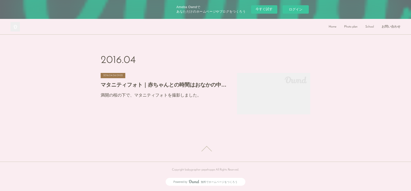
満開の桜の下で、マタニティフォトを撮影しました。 (151, 95)
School (369, 26)
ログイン (295, 9)
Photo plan (351, 26)
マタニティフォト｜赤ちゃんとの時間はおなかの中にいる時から (163, 85)
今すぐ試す (264, 9)
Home (332, 26)
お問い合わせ (391, 26)
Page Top (205, 149)
